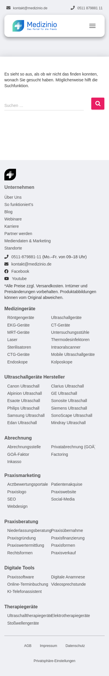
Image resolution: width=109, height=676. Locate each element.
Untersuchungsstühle (70, 332)
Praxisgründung (21, 538)
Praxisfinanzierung (68, 538)
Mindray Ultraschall (68, 423)
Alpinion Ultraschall (24, 393)
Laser (12, 340)
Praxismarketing (22, 475)
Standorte (13, 248)
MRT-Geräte (18, 332)
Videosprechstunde (68, 584)
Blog (8, 211)
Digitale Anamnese (68, 577)
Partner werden (18, 233)
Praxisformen (63, 545)
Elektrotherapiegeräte (70, 615)
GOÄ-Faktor (18, 454)
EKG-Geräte (18, 325)
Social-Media (63, 499)
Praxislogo (16, 491)
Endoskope (17, 362)
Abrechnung (18, 437)
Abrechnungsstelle (24, 447)
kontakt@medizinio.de (30, 8)
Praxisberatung (21, 521)
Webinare (13, 219)
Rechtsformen (20, 553)
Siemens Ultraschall (69, 408)
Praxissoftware (20, 577)
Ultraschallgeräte (66, 317)
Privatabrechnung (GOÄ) (73, 447)
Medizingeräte (19, 308)
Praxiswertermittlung (25, 545)
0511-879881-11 (26, 256)
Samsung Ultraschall (25, 415)
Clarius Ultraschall (67, 386)
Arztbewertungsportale (27, 484)
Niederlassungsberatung (29, 530)
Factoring (59, 454)
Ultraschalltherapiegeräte (30, 615)
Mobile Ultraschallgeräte (73, 354)
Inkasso (14, 461)
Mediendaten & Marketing (27, 241)
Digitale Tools (19, 567)
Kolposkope (61, 362)
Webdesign (17, 506)
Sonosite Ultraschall (69, 400)
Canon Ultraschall (23, 386)
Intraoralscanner (66, 347)
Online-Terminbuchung (27, 584)
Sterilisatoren (19, 347)
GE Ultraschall (64, 393)
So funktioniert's (18, 204)
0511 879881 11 (90, 8)
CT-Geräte (60, 325)
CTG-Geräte (18, 354)
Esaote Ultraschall (23, 400)
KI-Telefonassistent (24, 591)
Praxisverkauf (63, 553)
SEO (11, 499)
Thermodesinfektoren (70, 340)
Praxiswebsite (63, 491)
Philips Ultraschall (23, 408)
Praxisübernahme (67, 530)
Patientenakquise (66, 484)
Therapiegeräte (21, 606)
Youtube (19, 278)
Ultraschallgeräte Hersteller (34, 376)
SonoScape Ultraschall (71, 415)
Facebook (20, 271)
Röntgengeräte (20, 317)
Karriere (11, 226)
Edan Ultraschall (22, 423)
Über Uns (13, 197)
